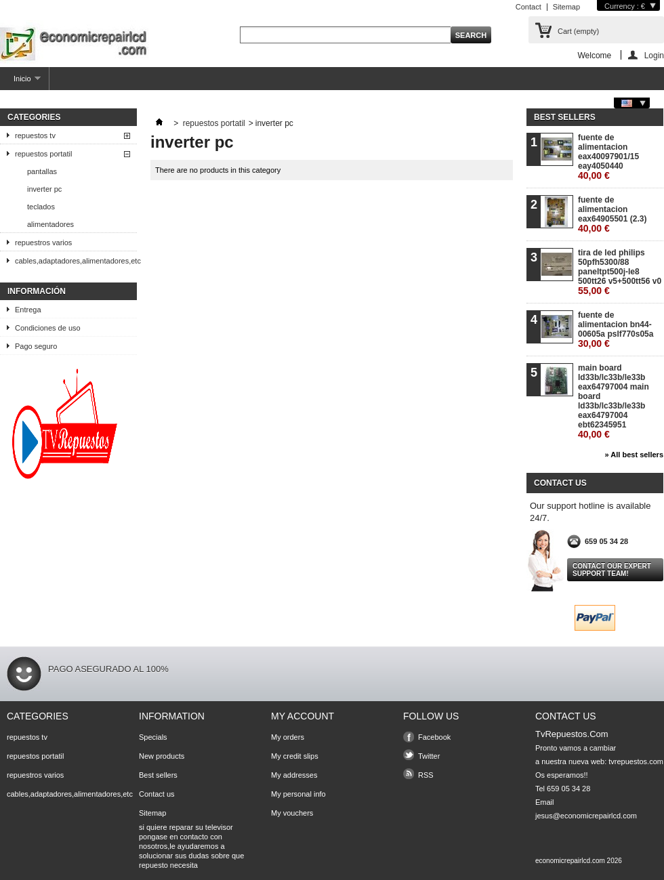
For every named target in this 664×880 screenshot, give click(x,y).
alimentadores (50, 224)
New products (161, 756)
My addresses (294, 775)
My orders (287, 737)
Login (654, 55)
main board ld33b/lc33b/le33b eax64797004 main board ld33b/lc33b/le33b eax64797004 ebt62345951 (613, 401)
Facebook (434, 737)
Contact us (157, 794)
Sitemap (566, 7)
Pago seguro (36, 346)
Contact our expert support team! (612, 569)
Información (36, 291)
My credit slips (294, 756)
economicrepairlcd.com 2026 (578, 860)
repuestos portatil (43, 154)
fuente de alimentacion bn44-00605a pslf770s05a (615, 329)
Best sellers (565, 117)
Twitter (429, 756)
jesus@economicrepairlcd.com (586, 816)
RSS (426, 775)
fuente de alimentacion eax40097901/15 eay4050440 (608, 157)
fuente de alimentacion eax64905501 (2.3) (612, 214)
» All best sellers (634, 455)
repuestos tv (35, 135)
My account (302, 716)
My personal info (298, 794)
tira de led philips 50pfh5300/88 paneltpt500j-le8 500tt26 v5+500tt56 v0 (619, 272)
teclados (41, 207)
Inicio (20, 82)
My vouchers (292, 813)
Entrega (28, 310)
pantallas (42, 171)
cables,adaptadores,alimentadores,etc (76, 261)
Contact (528, 7)
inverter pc (44, 189)
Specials (153, 737)
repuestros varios (43, 242)
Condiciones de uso (48, 328)
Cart (578, 31)
